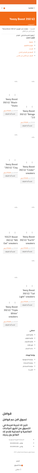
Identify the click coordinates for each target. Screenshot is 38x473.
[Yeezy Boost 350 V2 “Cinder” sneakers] (27, 132)
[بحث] (26, 8)
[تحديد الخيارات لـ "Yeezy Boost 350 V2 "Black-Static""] (10, 114)
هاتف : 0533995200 (16, 443)
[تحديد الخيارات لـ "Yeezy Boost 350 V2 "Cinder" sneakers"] (27, 181)
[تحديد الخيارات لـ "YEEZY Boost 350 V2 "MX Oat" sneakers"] (10, 251)
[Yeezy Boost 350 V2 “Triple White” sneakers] (10, 265)
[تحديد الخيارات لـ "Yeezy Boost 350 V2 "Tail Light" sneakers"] (27, 305)
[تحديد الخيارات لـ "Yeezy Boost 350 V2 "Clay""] (10, 176)
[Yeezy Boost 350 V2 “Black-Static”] (10, 69)
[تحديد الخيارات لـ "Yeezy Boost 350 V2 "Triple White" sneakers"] (10, 325)
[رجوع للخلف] (32, 14)
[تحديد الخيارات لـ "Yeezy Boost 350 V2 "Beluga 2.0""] (27, 126)
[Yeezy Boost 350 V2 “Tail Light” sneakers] (27, 257)
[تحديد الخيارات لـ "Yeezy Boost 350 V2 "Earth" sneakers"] (27, 251)
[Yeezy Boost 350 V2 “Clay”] (10, 131)
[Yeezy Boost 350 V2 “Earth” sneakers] (27, 195)
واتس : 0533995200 (16, 446)
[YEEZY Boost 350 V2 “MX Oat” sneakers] (10, 195)
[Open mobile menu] (31, 8)
